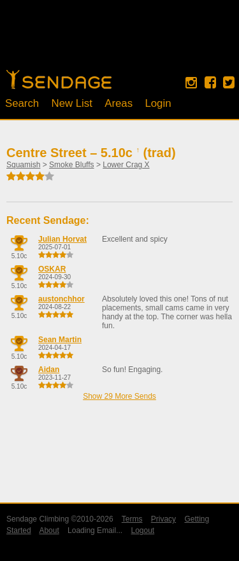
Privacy (163, 519)
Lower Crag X (126, 164)
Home (59, 79)
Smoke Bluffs (71, 164)
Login (158, 103)
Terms (132, 519)
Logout (142, 530)
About (49, 530)
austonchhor (61, 298)
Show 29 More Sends (119, 396)
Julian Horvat (62, 239)
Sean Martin (60, 339)
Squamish (23, 164)
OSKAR (52, 269)
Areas (119, 103)
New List (72, 103)
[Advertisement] (120, 41)
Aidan (48, 369)
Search (22, 103)
